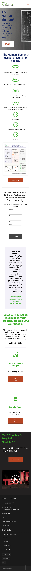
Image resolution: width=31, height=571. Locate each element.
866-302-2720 (7, 507)
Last (10, 221)
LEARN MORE (15, 379)
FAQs (3, 562)
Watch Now (15, 459)
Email (11, 224)
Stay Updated (6, 558)
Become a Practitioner (9, 521)
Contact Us (6, 525)
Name (11, 209)
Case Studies (7, 541)
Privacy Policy (7, 545)
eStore (5, 538)
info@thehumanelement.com (11, 509)
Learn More (7, 44)
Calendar (5, 518)
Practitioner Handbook (9, 534)
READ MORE (15, 180)
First (10, 215)
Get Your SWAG (6, 554)
